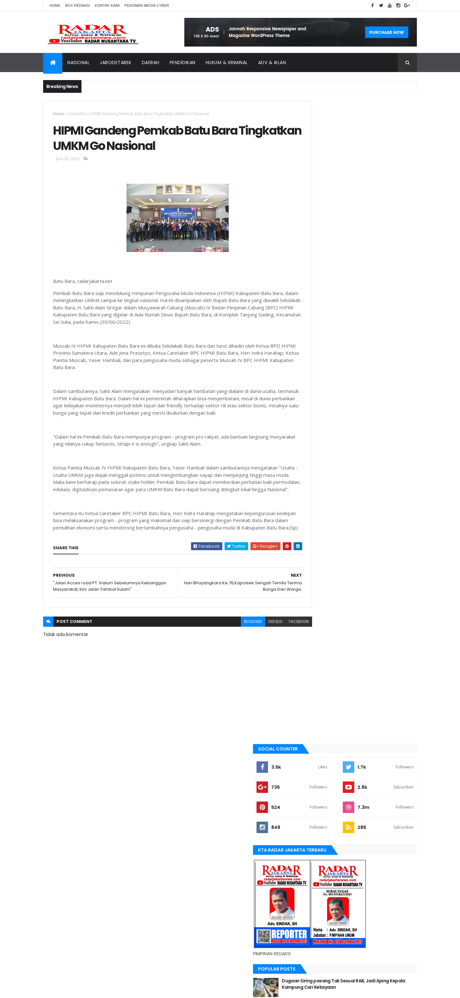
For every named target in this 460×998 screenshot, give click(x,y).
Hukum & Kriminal (227, 62)
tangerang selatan (324, 757)
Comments (388, 430)
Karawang (316, 660)
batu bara (315, 573)
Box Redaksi (77, 5)
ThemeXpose (79, 989)
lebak (311, 671)
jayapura (314, 649)
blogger (229, 646)
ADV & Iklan (272, 62)
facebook (275, 646)
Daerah (150, 62)
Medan (312, 692)
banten (312, 563)
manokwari (317, 681)
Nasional (78, 62)
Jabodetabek (116, 62)
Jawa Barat (316, 638)
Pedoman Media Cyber (147, 5)
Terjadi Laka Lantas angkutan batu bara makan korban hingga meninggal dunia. (372, 408)
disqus (252, 646)
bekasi (311, 584)
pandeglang (317, 714)
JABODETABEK (317, 617)
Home (55, 5)
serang (313, 725)
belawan (314, 595)
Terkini (312, 768)
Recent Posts (330, 430)
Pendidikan (182, 62)
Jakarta (313, 627)
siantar (313, 735)
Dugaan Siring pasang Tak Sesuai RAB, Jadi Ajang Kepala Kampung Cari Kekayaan (371, 344)
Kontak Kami (107, 5)
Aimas (311, 552)
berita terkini (318, 606)
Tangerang (316, 746)
